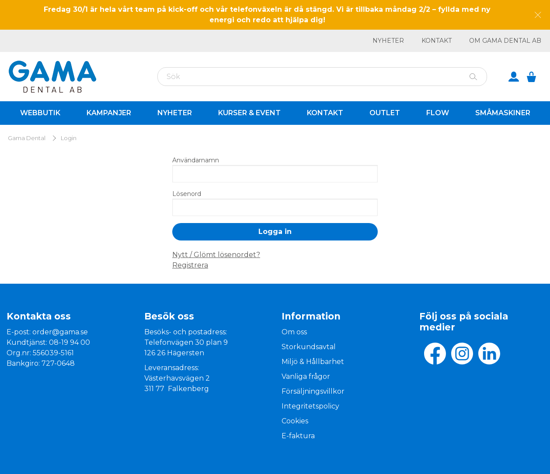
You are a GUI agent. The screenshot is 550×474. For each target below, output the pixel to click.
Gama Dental (26, 138)
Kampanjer (109, 113)
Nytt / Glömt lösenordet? (216, 255)
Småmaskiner (502, 113)
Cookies (295, 421)
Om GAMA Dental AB (505, 41)
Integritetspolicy (310, 406)
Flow (437, 113)
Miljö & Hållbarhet (313, 361)
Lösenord (186, 194)
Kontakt (436, 41)
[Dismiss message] (538, 15)
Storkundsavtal (309, 347)
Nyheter (388, 41)
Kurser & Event (249, 113)
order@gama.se (60, 332)
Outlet (384, 113)
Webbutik (40, 113)
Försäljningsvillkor (313, 391)
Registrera (190, 265)
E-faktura (298, 436)
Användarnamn (195, 160)
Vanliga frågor (306, 376)
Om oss (294, 332)
